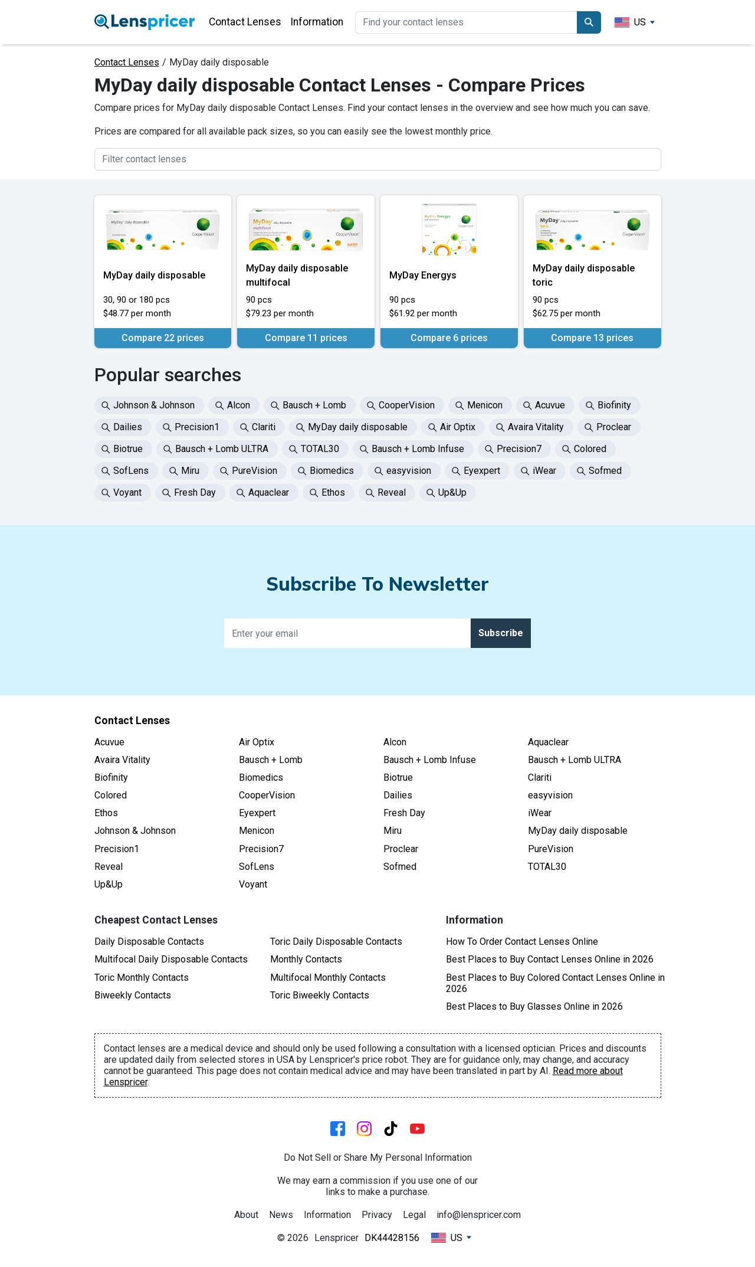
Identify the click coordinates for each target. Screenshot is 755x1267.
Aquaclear (548, 742)
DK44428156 (392, 1237)
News (281, 1214)
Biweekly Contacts (132, 995)
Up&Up (108, 884)
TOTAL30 (547, 866)
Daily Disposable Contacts (149, 941)
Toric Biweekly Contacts (319, 995)
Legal (414, 1214)
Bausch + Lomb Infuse (429, 759)
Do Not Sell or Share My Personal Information (378, 1157)
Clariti (540, 777)
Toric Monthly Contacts (141, 977)
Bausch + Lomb (271, 759)
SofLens (256, 866)
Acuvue (109, 742)
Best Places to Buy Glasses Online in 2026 (534, 1006)
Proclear (400, 849)
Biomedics (261, 777)
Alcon (394, 742)
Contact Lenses (245, 22)
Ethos (106, 813)
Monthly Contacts (306, 959)
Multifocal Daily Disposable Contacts (171, 959)
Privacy (377, 1214)
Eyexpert (257, 813)
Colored (110, 795)
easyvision (550, 795)
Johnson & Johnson (135, 830)
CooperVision (267, 795)
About (246, 1214)
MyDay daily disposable (578, 830)
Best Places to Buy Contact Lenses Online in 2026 (550, 959)
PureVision (550, 849)
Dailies (397, 795)
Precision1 (116, 849)
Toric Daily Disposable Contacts (336, 941)
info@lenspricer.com (478, 1214)
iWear (540, 813)
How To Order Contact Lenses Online (522, 941)
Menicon (256, 830)
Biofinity (111, 777)
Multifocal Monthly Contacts (328, 977)
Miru (392, 830)
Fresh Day (404, 813)
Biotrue (398, 777)
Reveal (108, 866)
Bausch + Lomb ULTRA (574, 759)
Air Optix (256, 742)
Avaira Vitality (122, 759)
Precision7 (261, 849)
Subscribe (500, 633)
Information (316, 22)
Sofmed (399, 866)
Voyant (253, 884)
